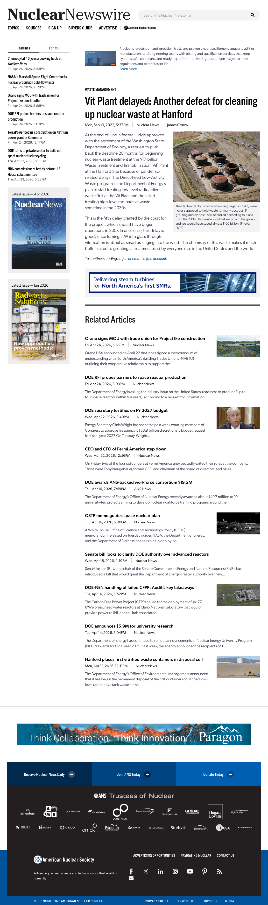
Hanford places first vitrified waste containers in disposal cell (144, 659)
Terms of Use (186, 901)
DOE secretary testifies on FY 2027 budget (126, 410)
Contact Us (225, 855)
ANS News (142, 488)
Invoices (210, 901)
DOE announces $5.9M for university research (129, 626)
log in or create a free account (142, 258)
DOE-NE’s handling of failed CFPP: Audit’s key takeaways (139, 587)
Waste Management (100, 89)
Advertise (108, 27)
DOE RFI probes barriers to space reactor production (135, 377)
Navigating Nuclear (196, 855)
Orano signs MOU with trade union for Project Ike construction (145, 338)
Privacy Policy (156, 901)
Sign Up (55, 27)
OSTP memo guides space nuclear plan (122, 515)
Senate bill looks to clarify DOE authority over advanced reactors (147, 554)
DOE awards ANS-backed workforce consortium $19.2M (138, 482)
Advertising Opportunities (154, 855)
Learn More (128, 68)
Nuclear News (147, 124)
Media (229, 901)
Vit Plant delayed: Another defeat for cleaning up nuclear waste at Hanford (171, 107)
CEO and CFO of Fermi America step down (126, 448)
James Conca (177, 124)
